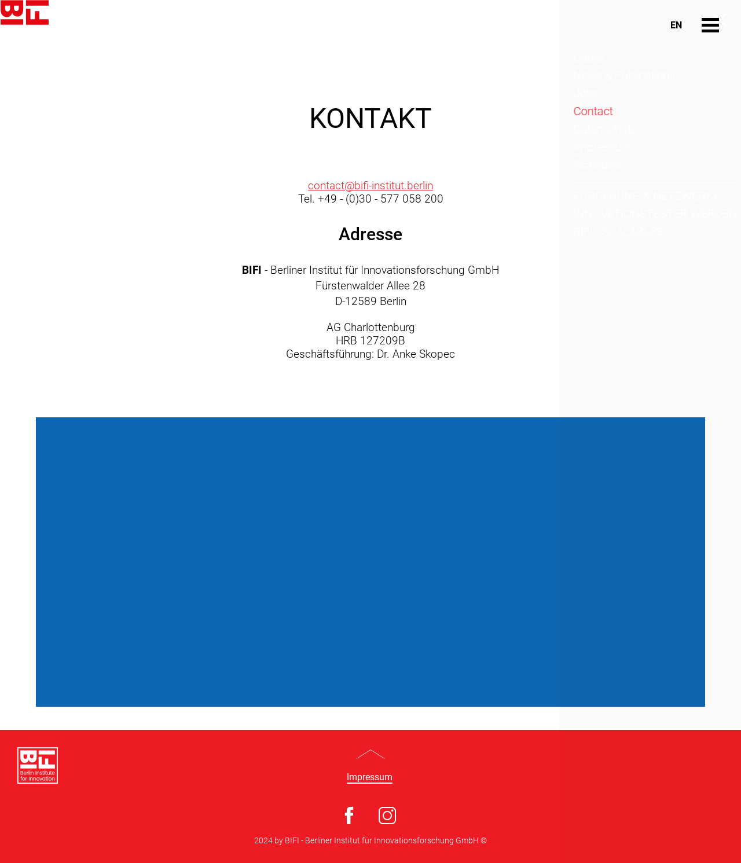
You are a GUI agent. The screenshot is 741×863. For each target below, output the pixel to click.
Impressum (369, 777)
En (676, 25)
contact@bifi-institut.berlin (370, 185)
